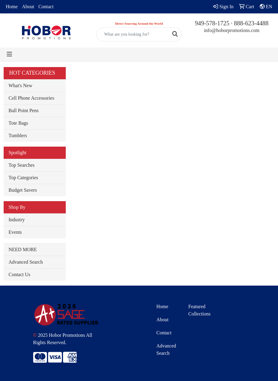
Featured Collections (199, 310)
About (28, 6)
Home (12, 6)
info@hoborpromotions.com (231, 30)
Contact (46, 6)
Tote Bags (18, 123)
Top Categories (23, 177)
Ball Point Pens (24, 110)
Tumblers (18, 135)
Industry (17, 219)
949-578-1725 (212, 23)
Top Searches (22, 165)
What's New (20, 85)
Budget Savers (23, 190)
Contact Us (19, 274)
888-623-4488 (251, 23)
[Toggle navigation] (9, 54)
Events (15, 232)
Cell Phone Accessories (31, 98)
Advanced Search (26, 262)
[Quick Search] (132, 34)
